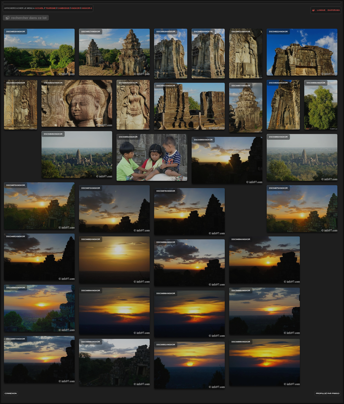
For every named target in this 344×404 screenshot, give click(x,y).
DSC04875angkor (302, 208)
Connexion (11, 393)
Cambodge (63, 8)
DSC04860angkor (302, 157)
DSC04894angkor (114, 311)
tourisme (50, 8)
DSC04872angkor (114, 208)
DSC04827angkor (189, 106)
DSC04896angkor (189, 314)
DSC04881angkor (39, 257)
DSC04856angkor (320, 105)
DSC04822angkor (302, 52)
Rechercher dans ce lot (29, 18)
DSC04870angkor (39, 205)
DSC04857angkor (245, 107)
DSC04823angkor (20, 105)
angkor (75, 8)
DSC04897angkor (39, 359)
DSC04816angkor (39, 52)
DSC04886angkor (189, 262)
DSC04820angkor (208, 53)
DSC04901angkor (189, 365)
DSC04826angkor (283, 105)
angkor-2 (86, 8)
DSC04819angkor (170, 53)
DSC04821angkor (245, 53)
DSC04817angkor (114, 52)
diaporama (334, 10)
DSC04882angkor (114, 259)
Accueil (39, 8)
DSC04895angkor (264, 311)
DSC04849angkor (77, 154)
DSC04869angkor (227, 160)
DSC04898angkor (114, 362)
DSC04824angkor (77, 103)
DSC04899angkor (264, 362)
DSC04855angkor (152, 157)
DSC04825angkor (133, 105)
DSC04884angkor (264, 259)
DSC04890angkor (39, 308)
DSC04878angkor (189, 211)
